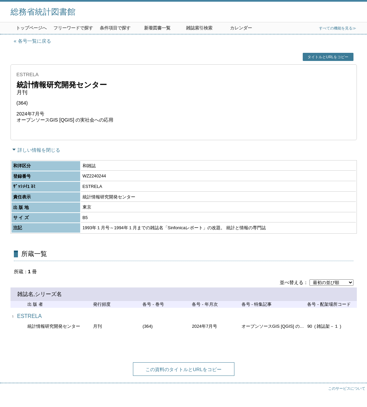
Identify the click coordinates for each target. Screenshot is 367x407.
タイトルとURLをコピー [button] (327, 57)
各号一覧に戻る (34, 41)
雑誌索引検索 (199, 27)
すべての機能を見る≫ (337, 28)
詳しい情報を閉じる (39, 150)
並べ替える (291, 282)
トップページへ (31, 27)
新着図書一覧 (157, 27)
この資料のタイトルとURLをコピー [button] (183, 369)
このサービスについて (346, 388)
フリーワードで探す (73, 27)
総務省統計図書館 (42, 11)
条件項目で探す (115, 27)
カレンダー (241, 27)
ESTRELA (29, 316)
